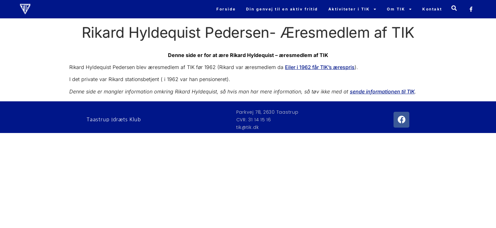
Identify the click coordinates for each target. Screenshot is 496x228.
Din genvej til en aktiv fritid (282, 9)
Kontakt (432, 9)
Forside (226, 9)
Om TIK (399, 9)
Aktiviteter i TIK (352, 9)
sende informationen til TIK (382, 91)
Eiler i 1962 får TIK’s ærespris (320, 67)
